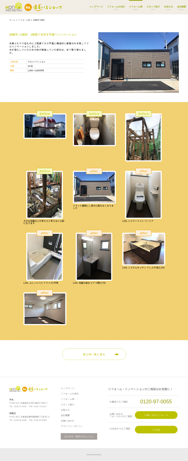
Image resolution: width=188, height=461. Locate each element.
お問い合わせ (67, 420)
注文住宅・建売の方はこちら (79, 436)
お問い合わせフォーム (156, 415)
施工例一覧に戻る (94, 354)
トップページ (96, 8)
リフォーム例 (136, 8)
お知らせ (168, 8)
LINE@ (156, 429)
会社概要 (181, 8)
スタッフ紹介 (153, 8)
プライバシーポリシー (72, 426)
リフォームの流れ (116, 8)
